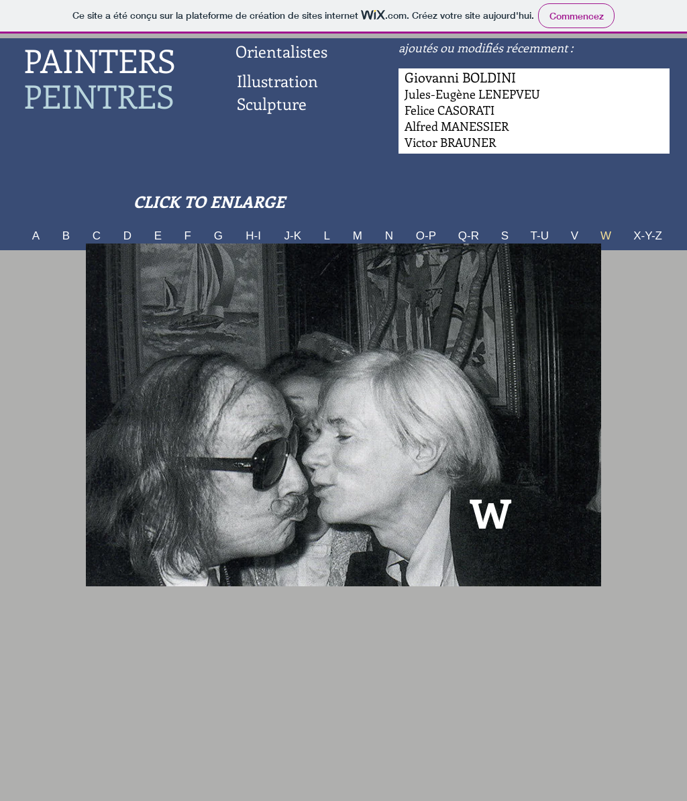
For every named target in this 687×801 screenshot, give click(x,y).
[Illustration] (277, 81)
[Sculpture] (271, 104)
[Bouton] (457, 127)
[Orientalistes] (281, 51)
